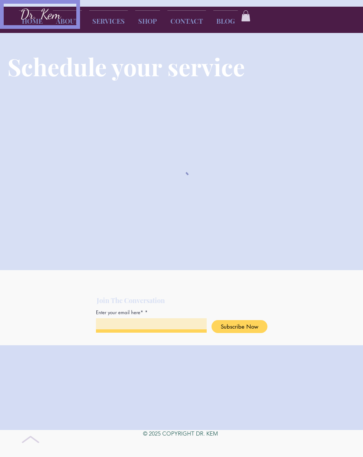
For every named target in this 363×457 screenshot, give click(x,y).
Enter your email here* (119, 312)
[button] (245, 15)
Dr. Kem (40, 14)
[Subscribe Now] (239, 326)
